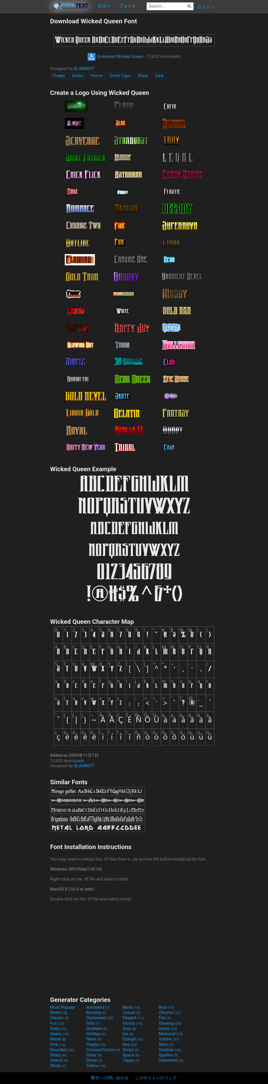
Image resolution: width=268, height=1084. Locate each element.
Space (130, 1055)
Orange (132, 1039)
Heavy (59, 1033)
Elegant (133, 1017)
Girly (93, 1023)
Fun (57, 1023)
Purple (95, 1044)
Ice (127, 1033)
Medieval (171, 1033)
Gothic (78, 75)
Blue (166, 1007)
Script (130, 1049)
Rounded (62, 1049)
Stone (94, 1060)
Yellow (96, 1065)
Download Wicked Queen (115, 56)
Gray (129, 1028)
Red (129, 1044)
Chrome (170, 1012)
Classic (59, 1017)
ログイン (205, 6)
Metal (58, 1039)
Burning (96, 1012)
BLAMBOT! (84, 68)
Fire (165, 1017)
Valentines (171, 1060)
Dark (159, 75)
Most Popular (62, 1007)
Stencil (59, 1060)
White (58, 1065)
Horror (97, 75)
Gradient (96, 1028)
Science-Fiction (103, 1049)
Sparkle (168, 1055)
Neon (93, 1039)
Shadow (170, 1049)
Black (131, 1007)
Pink (58, 1044)
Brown (58, 1012)
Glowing (170, 1023)
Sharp (142, 75)
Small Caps (120, 75)
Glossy (132, 1023)
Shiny (94, 1055)
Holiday (96, 1033)
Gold (58, 1028)
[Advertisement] (25, 96)
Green (168, 1028)
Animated (98, 1007)
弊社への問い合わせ (110, 1077)
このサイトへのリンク (156, 1077)
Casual (131, 1012)
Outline (169, 1039)
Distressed (99, 1017)
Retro (166, 1044)
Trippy (130, 1060)
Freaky (59, 75)
